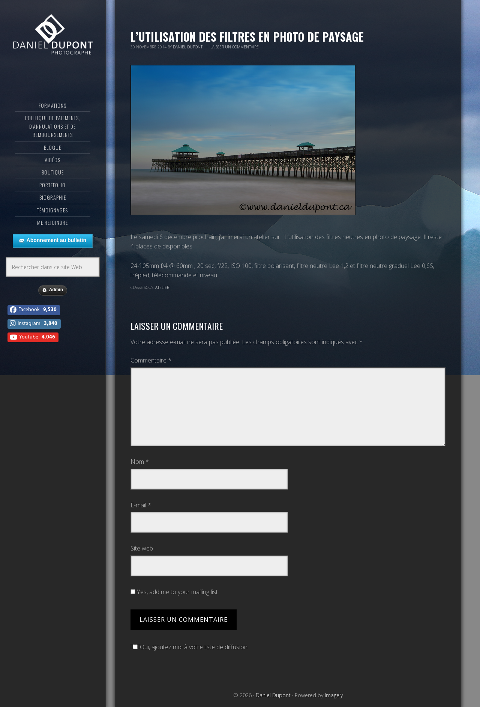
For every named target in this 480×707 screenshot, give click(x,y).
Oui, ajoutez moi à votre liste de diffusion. (189, 647)
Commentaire (150, 360)
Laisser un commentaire (234, 47)
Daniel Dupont (52, 36)
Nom (139, 461)
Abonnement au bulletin (52, 240)
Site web (141, 548)
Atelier (162, 287)
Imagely (334, 695)
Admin (52, 290)
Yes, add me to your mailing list (174, 592)
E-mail (140, 505)
